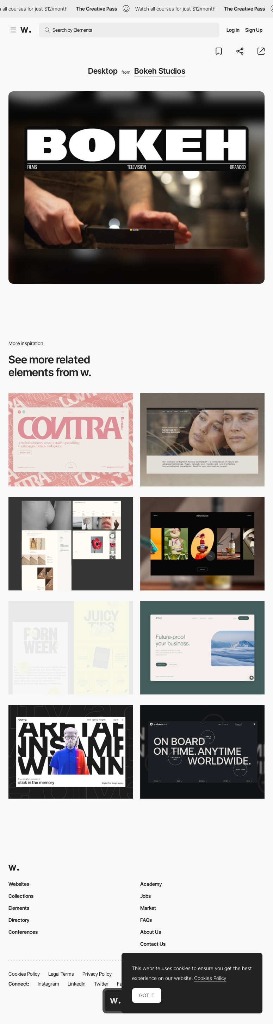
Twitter (101, 984)
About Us (150, 932)
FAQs (146, 920)
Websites (18, 884)
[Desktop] (70, 439)
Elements (18, 908)
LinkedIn (77, 984)
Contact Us (153, 944)
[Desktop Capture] (202, 647)
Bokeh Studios (159, 71)
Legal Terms (61, 974)
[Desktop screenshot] (70, 543)
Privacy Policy (97, 974)
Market (148, 908)
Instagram (48, 984)
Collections (20, 896)
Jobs (145, 896)
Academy (151, 884)
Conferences (23, 932)
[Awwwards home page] (115, 1000)
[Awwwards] (25, 30)
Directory (19, 920)
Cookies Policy (24, 974)
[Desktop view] (70, 647)
